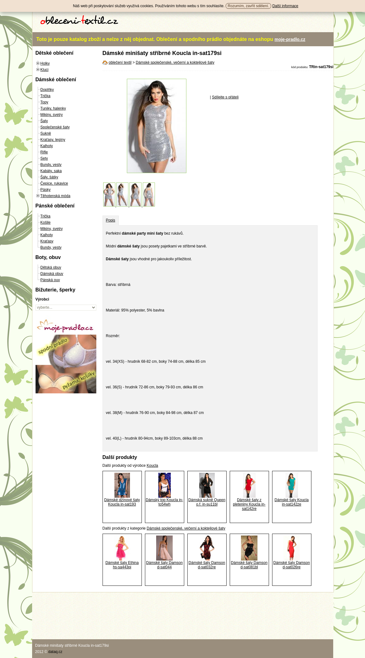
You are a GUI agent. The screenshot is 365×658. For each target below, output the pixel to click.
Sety (44, 158)
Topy (44, 102)
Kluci (45, 69)
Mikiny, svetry (52, 114)
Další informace (285, 6)
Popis (110, 220)
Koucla (152, 465)
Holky (45, 63)
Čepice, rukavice (54, 183)
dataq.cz (55, 652)
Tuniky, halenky (53, 108)
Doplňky (47, 89)
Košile (46, 222)
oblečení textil (120, 62)
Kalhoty (47, 146)
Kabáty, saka (51, 171)
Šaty (44, 121)
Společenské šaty (55, 127)
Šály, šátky (49, 177)
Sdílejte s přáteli (225, 97)
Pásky (46, 189)
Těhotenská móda (55, 196)
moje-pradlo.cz (290, 39)
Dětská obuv (51, 267)
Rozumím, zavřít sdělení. (248, 6)
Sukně (46, 133)
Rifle (44, 152)
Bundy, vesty (51, 164)
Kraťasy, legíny (53, 139)
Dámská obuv (52, 274)
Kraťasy (47, 241)
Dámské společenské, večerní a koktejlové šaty (175, 62)
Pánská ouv (50, 280)
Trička (45, 96)
